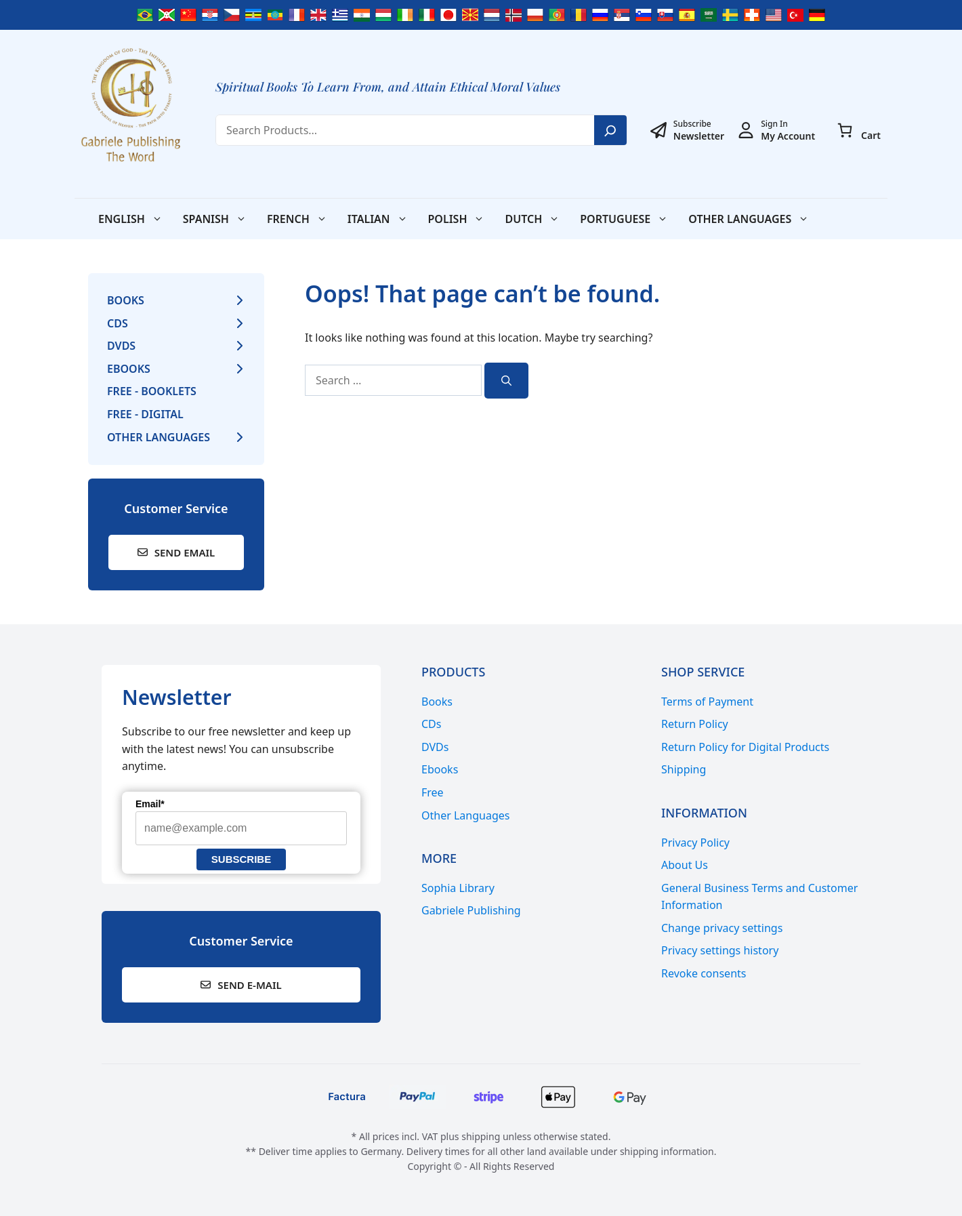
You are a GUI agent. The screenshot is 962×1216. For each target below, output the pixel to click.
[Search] (610, 130)
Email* (150, 803)
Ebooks (128, 368)
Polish (461, 219)
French (302, 219)
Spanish (220, 219)
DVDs (121, 345)
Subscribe (241, 859)
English (135, 219)
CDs (117, 323)
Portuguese (629, 219)
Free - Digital (145, 414)
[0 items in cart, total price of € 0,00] (845, 130)
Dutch (537, 219)
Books (125, 300)
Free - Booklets (151, 391)
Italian (383, 219)
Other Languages (753, 219)
